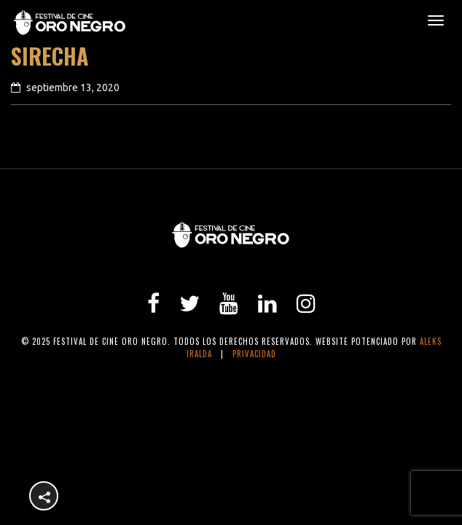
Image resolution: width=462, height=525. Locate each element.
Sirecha (50, 55)
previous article (68, 156)
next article (407, 156)
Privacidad (254, 353)
